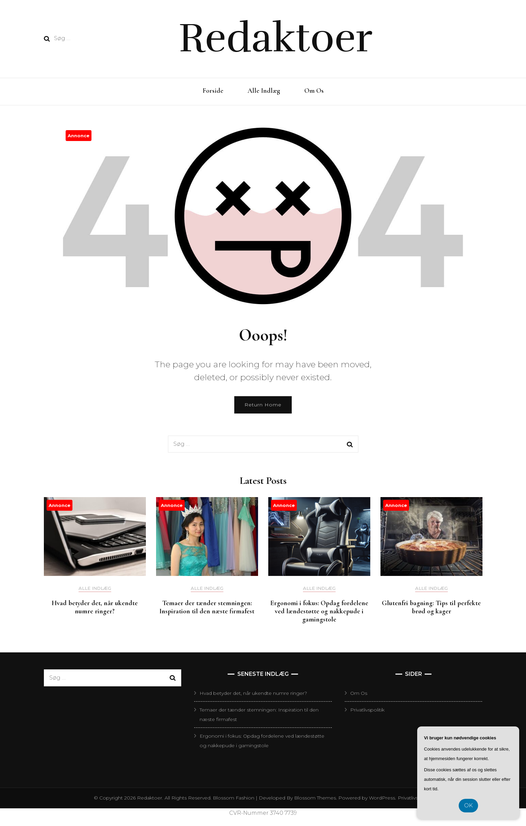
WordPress (382, 798)
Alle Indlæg (264, 91)
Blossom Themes (314, 798)
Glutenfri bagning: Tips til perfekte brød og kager (431, 607)
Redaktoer (276, 38)
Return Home (263, 405)
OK (468, 805)
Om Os (314, 91)
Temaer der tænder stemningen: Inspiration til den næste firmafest (206, 607)
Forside (213, 91)
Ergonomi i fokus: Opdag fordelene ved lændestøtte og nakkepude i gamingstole (319, 611)
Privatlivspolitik (367, 710)
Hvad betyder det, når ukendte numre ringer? (95, 607)
